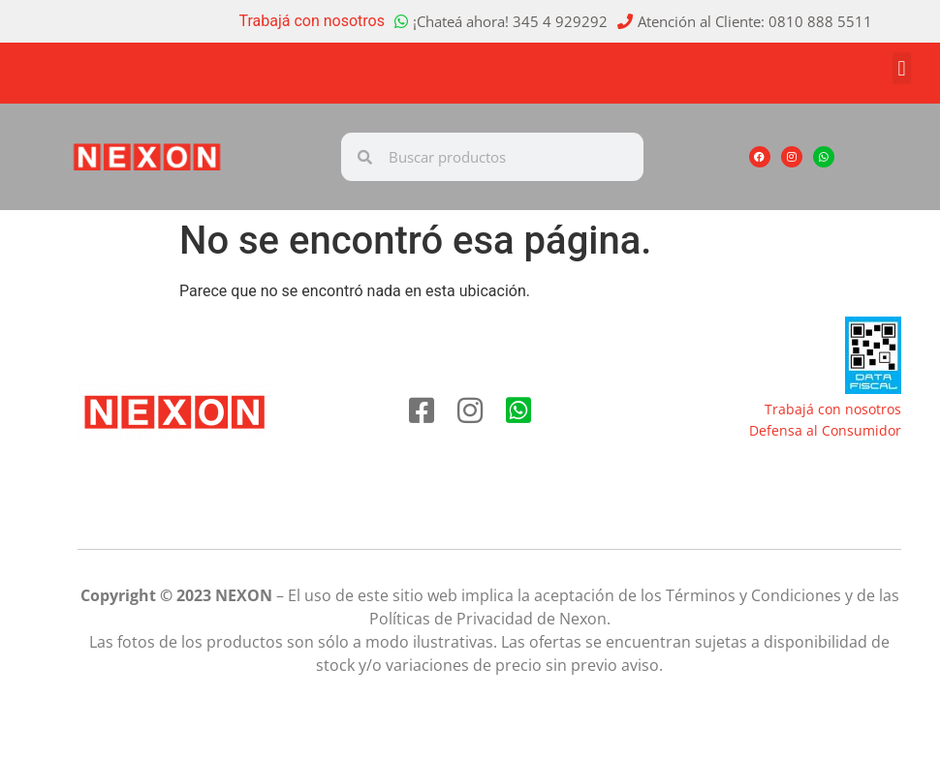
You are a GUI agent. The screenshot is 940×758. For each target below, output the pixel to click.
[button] (902, 68)
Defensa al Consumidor (825, 430)
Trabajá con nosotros (312, 21)
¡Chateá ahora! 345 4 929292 (510, 21)
